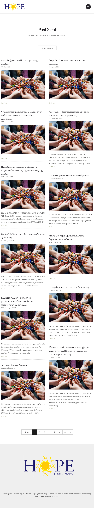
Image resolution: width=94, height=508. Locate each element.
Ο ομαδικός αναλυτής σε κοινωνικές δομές (69, 175)
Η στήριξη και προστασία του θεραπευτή (69, 287)
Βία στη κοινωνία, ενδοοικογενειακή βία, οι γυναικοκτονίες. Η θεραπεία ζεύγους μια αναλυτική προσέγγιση (69, 351)
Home (43, 48)
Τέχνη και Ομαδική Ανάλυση (14, 364)
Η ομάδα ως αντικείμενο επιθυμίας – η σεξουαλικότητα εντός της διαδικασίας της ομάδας (22, 170)
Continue (4, 103)
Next (27, 432)
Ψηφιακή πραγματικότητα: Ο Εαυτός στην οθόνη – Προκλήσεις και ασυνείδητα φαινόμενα (21, 115)
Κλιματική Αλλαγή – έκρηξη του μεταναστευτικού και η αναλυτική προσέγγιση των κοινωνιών (17, 301)
